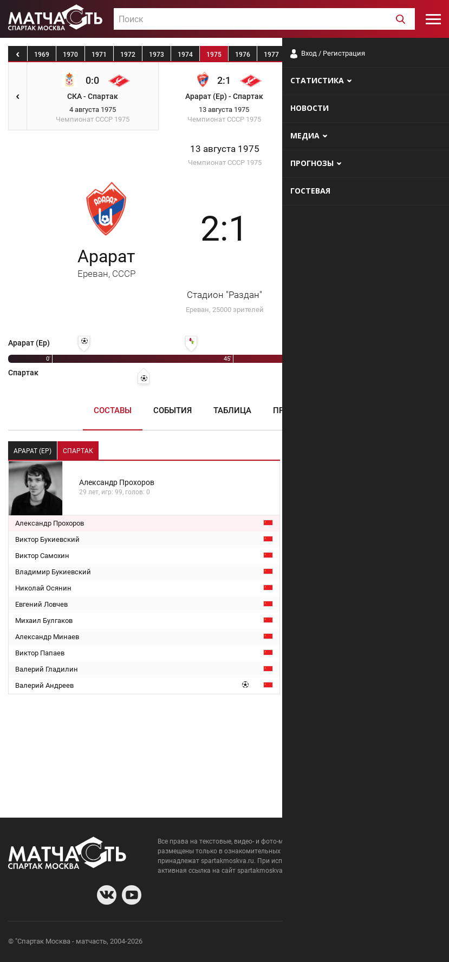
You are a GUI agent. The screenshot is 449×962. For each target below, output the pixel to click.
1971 (99, 54)
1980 (357, 54)
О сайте (309, 943)
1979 (328, 54)
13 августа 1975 (224, 149)
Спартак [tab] (78, 451)
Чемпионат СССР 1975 (225, 162)
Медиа (341, 410)
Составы (113, 410)
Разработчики (352, 943)
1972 (127, 54)
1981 (386, 54)
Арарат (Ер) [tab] (32, 451)
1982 (414, 54)
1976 (242, 54)
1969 (41, 54)
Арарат (106, 262)
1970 (70, 54)
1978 (300, 54)
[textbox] (264, 19)
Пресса (289, 410)
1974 (185, 54)
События (172, 410)
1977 (271, 54)
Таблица (232, 410)
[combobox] (264, 19)
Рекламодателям (412, 943)
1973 (156, 54)
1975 (214, 54)
